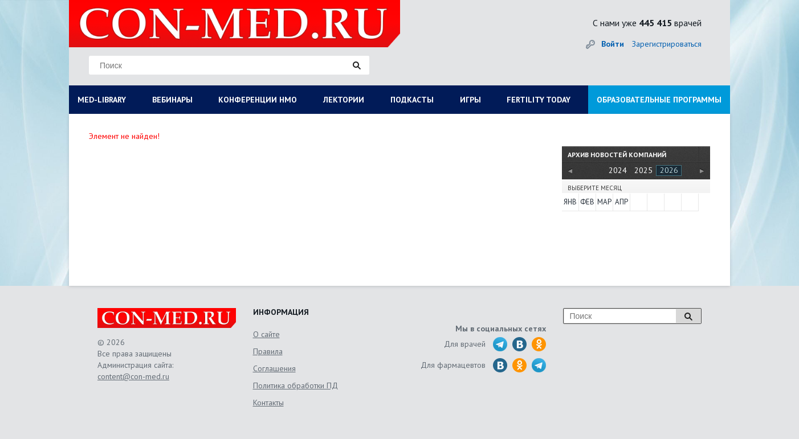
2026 (669, 170)
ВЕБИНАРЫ (172, 100)
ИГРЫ (470, 100)
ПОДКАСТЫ (412, 100)
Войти (612, 44)
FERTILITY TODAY (538, 100)
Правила (268, 351)
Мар (604, 202)
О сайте (266, 334)
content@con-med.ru (133, 376)
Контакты (268, 402)
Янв (570, 202)
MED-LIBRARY (102, 100)
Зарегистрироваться (667, 44)
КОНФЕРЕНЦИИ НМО (257, 100)
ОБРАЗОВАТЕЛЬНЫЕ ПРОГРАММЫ (659, 100)
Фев (587, 202)
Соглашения (274, 368)
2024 (618, 170)
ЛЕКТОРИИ (343, 100)
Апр (621, 202)
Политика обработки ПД (295, 385)
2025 (643, 170)
